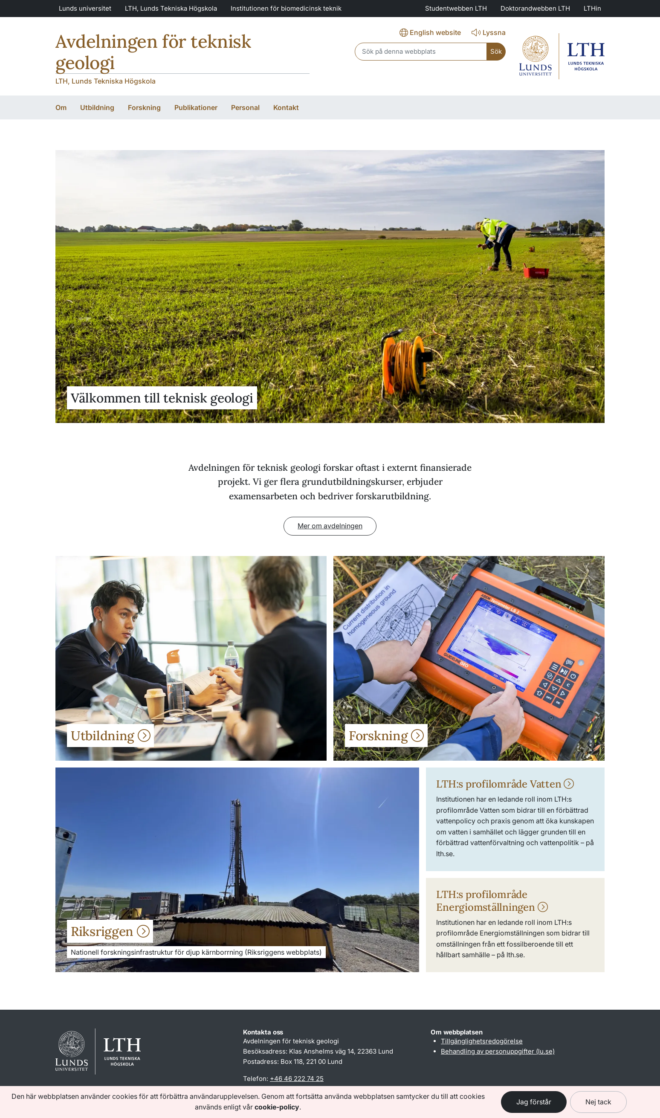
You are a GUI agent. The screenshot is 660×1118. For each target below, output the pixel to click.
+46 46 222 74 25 (297, 1079)
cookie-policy (277, 1107)
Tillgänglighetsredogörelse (482, 1041)
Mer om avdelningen (330, 525)
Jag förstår (533, 1102)
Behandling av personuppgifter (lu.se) (498, 1051)
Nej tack (598, 1102)
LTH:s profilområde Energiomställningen (491, 901)
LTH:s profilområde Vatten (505, 784)
